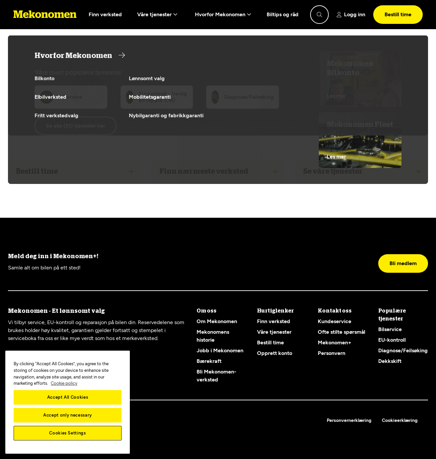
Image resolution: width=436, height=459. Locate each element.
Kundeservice (334, 321)
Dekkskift (389, 361)
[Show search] (319, 14)
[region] (67, 402)
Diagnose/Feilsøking (403, 350)
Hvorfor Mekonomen (223, 14)
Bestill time (398, 14)
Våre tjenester (157, 14)
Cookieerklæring (399, 420)
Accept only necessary (67, 415)
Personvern (331, 353)
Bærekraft (209, 361)
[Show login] (351, 15)
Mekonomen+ (334, 342)
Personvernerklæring (349, 420)
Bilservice (390, 329)
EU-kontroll (392, 340)
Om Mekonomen (217, 321)
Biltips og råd (283, 14)
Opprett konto (274, 353)
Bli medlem (403, 263)
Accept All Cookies (67, 397)
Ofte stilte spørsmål (341, 332)
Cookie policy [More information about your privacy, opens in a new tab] (64, 383)
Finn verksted (105, 14)
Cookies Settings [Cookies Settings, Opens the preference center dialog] (67, 432)
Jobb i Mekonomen (220, 350)
